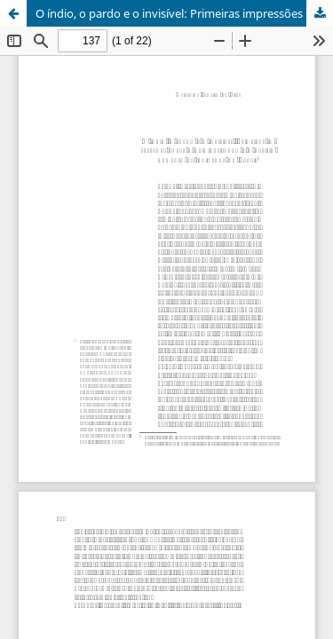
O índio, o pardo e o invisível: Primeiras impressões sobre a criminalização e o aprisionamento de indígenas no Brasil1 (184, 13)
